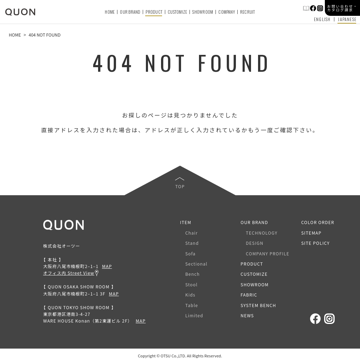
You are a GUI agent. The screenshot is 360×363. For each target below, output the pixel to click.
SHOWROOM (202, 12)
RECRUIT (247, 12)
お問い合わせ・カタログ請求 (342, 8)
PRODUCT (154, 12)
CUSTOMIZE (177, 12)
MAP (107, 266)
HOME (110, 12)
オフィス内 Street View (69, 273)
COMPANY (226, 12)
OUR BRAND (130, 12)
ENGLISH (322, 19)
